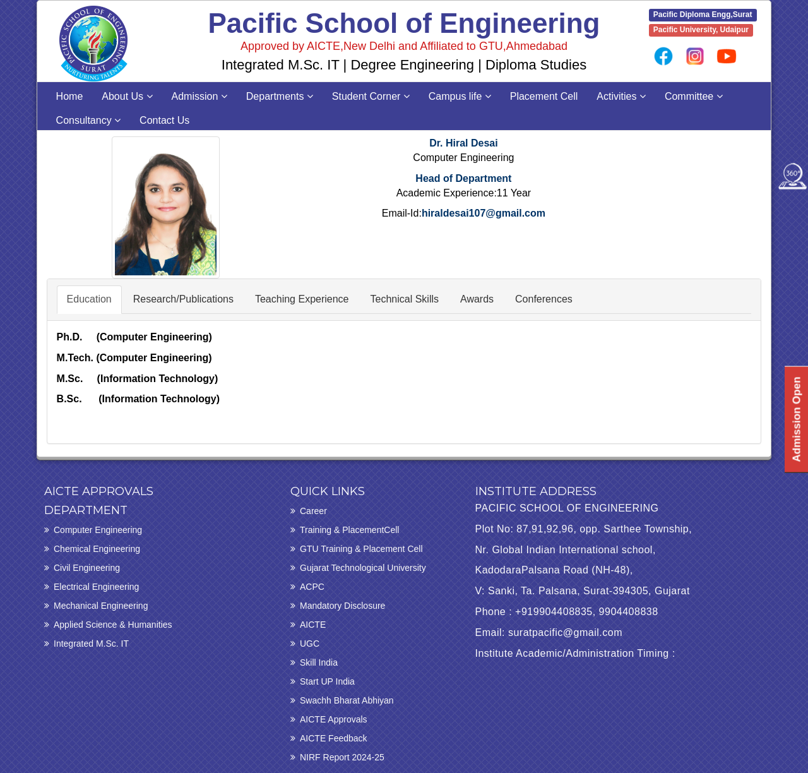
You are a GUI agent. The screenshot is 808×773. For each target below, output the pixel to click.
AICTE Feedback (333, 738)
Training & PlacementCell (349, 530)
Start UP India (327, 681)
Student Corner (371, 96)
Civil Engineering (87, 568)
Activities (621, 96)
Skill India (319, 662)
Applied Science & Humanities (113, 625)
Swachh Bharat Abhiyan (347, 700)
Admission (199, 96)
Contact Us (164, 120)
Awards (477, 299)
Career (313, 511)
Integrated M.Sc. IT (91, 643)
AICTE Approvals (333, 719)
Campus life (460, 96)
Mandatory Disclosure (342, 606)
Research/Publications (183, 299)
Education (89, 299)
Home (69, 96)
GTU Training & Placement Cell (361, 549)
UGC (309, 643)
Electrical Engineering (96, 587)
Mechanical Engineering (101, 606)
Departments (279, 96)
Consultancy (88, 120)
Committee (694, 96)
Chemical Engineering (97, 549)
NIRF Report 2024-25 (342, 757)
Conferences (544, 299)
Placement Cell (544, 96)
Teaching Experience (302, 299)
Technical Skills (405, 299)
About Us (127, 96)
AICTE (313, 625)
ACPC (312, 587)
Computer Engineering (98, 530)
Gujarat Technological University (363, 568)
